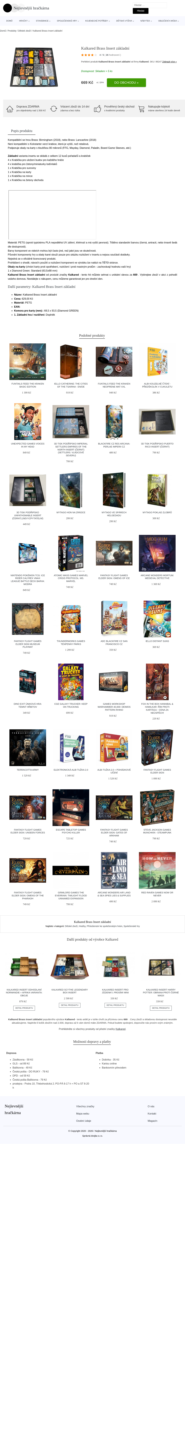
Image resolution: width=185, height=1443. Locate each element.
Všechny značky (85, 1106)
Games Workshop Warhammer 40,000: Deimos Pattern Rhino (114, 707)
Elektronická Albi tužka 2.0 (71, 770)
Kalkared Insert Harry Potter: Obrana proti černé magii (161, 992)
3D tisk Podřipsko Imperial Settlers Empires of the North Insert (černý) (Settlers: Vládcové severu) (71, 449)
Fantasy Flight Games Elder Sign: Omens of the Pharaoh (28, 895)
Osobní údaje (83, 1121)
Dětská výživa (124, 21)
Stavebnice (42, 21)
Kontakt (152, 1113)
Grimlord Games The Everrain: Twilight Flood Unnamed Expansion (71, 895)
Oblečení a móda (167, 21)
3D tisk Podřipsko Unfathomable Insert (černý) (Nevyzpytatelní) (27, 515)
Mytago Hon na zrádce (70, 512)
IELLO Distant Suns (157, 641)
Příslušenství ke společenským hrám (104, 926)
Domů (9, 21)
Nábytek (145, 21)
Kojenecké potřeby (96, 21)
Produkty (12, 31)
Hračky (23, 21)
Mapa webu (82, 1113)
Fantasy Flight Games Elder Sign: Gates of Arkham (114, 833)
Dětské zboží (24, 31)
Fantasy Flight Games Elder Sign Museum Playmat (27, 644)
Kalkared (120, 1029)
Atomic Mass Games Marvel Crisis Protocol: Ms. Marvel (71, 578)
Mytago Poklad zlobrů (157, 512)
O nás (151, 1106)
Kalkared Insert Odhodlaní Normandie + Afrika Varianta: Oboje (24, 992)
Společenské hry (67, 21)
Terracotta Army (28, 770)
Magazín (152, 1121)
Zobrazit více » (169, 61)
